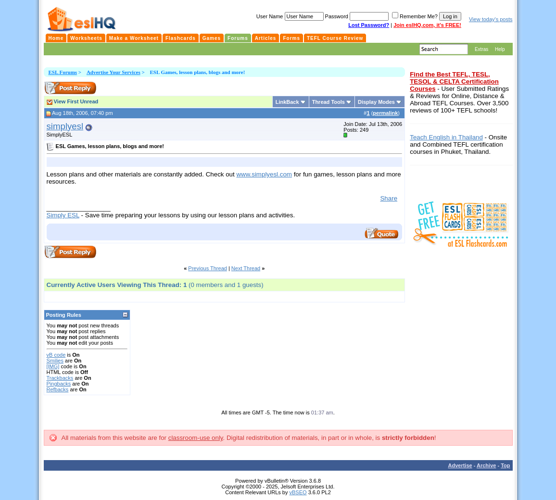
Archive (486, 465)
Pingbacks (59, 384)
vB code (56, 355)
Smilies (55, 360)
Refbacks (58, 389)
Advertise (460, 465)
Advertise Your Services (113, 72)
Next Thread (245, 268)
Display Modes (376, 102)
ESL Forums (63, 72)
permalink (385, 113)
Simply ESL (63, 215)
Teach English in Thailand (446, 137)
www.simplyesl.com (264, 174)
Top (505, 465)
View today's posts (491, 19)
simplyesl (65, 126)
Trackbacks (60, 378)
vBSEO (298, 492)
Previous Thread (207, 268)
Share (388, 198)
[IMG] (53, 366)
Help (500, 49)
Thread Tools (328, 102)
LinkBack (287, 102)
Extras (481, 49)
